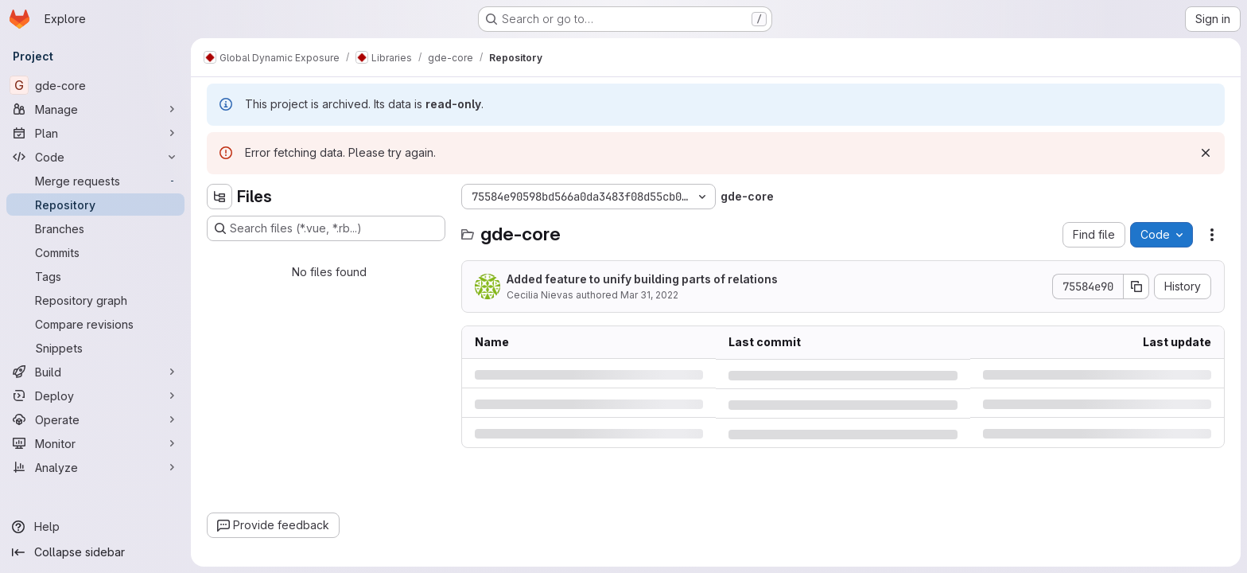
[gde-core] (95, 85)
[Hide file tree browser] (219, 196)
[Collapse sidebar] (95, 552)
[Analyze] (95, 467)
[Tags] (95, 276)
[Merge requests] (95, 181)
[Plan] (95, 133)
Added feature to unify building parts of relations (642, 279)
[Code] (95, 157)
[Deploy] (95, 395)
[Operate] (95, 419)
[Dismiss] (1205, 152)
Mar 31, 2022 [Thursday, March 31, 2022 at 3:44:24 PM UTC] (649, 295)
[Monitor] (95, 443)
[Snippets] (95, 348)
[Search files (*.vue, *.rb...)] (326, 228)
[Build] (95, 372)
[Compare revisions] (95, 324)
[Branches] (95, 228)
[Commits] (95, 252)
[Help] (95, 527)
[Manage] (95, 109)
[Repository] (95, 204)
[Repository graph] (95, 300)
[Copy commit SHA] (1136, 286)
